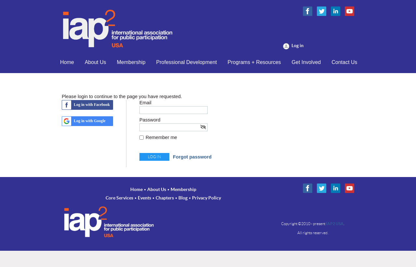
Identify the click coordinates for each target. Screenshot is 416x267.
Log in (298, 45)
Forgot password (192, 156)
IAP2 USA (335, 224)
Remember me (161, 137)
